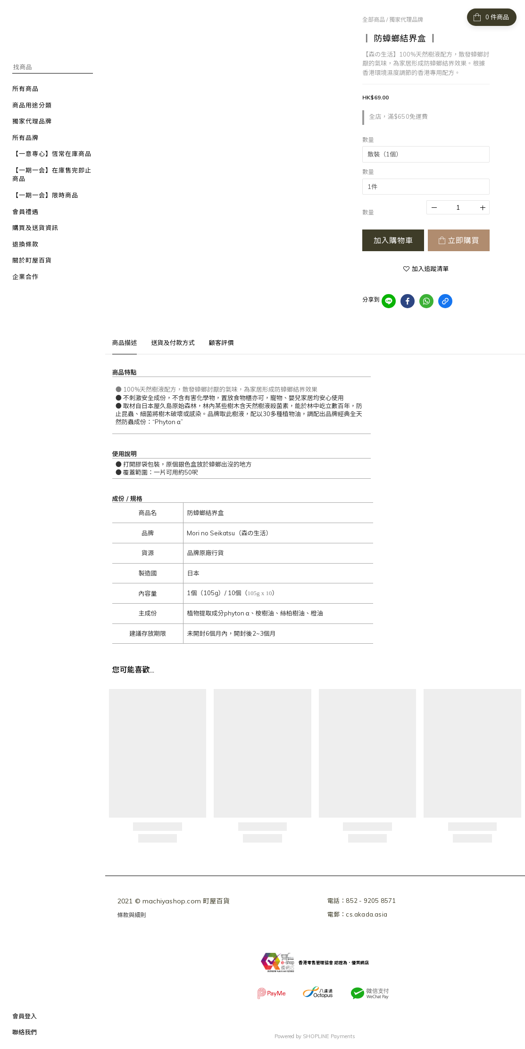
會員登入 (24, 1016)
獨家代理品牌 (406, 19)
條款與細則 (131, 914)
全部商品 (373, 19)
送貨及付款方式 (172, 342)
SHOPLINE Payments (329, 1036)
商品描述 (124, 342)
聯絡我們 (24, 1032)
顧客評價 (221, 342)
